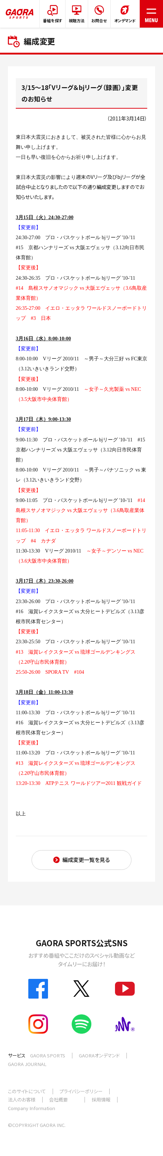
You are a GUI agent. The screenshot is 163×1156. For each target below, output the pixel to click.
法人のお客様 (21, 1099)
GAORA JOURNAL (27, 1064)
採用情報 (101, 1099)
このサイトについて (27, 1091)
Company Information (31, 1108)
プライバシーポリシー (80, 1091)
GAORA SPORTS (47, 1055)
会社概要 (58, 1099)
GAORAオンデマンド (99, 1055)
